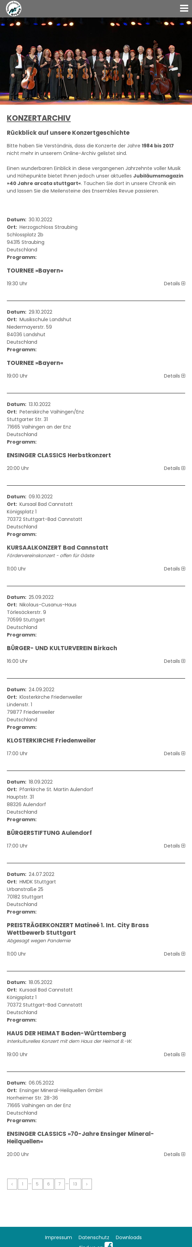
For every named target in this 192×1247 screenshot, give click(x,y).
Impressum (58, 1237)
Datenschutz (94, 1237)
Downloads (129, 1237)
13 (75, 1184)
